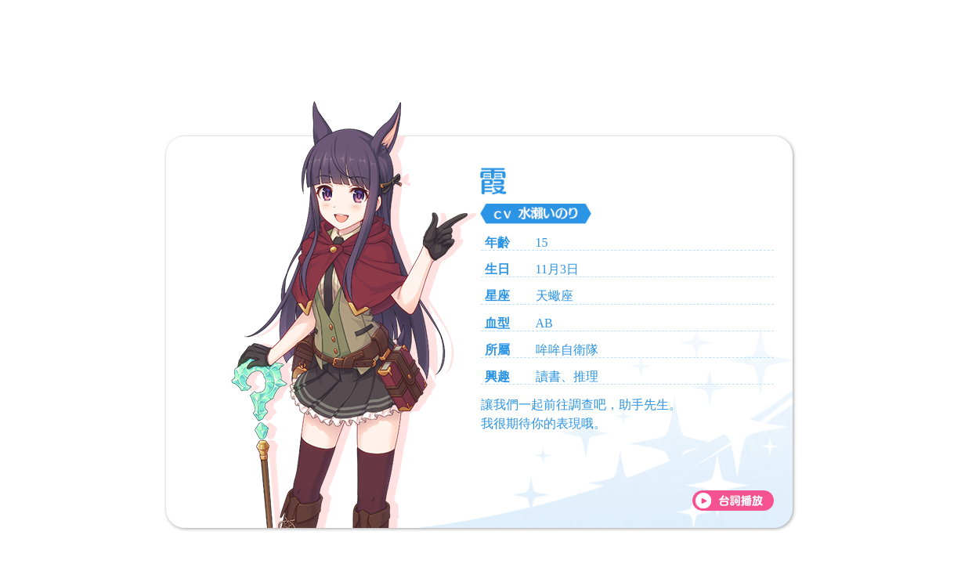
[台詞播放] (733, 500)
